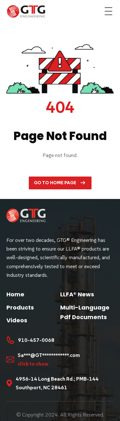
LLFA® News (77, 294)
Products (20, 307)
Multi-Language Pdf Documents (84, 312)
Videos (16, 320)
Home (15, 294)
